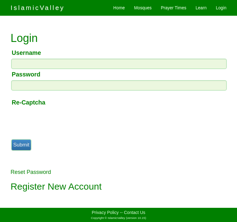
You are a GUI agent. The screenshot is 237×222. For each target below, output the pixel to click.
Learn (201, 7)
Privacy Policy (105, 212)
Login (221, 7)
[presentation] (57, 120)
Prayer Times (173, 7)
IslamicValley (37, 7)
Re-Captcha (28, 102)
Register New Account (56, 186)
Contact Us (134, 212)
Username (26, 52)
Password (26, 74)
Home (119, 7)
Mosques (143, 7)
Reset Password (30, 172)
